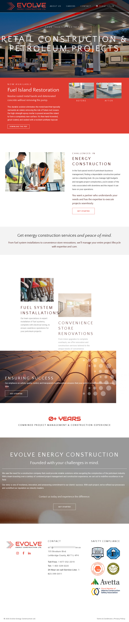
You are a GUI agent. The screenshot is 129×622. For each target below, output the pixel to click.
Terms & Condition (104, 619)
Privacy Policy (119, 619)
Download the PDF (18, 126)
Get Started (83, 211)
